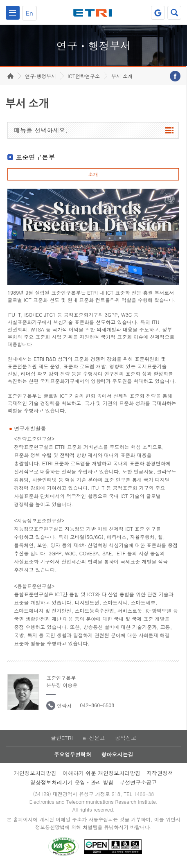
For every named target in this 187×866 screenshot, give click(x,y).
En (29, 13)
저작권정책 (159, 773)
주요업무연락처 (72, 754)
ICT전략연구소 (84, 75)
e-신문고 (94, 738)
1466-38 (144, 793)
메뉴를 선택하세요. (41, 130)
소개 (93, 174)
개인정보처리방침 (35, 773)
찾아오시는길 (117, 754)
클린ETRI (62, 738)
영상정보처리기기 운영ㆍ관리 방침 (72, 782)
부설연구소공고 (138, 782)
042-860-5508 (97, 704)
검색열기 (174, 13)
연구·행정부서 (40, 75)
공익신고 (125, 738)
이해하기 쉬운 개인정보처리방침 (102, 773)
